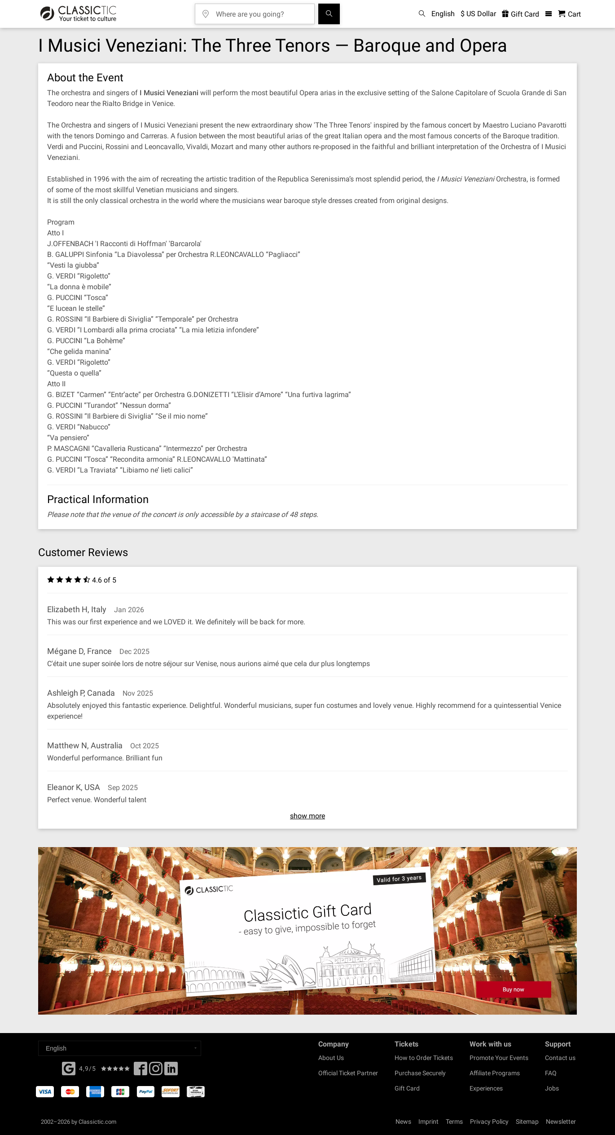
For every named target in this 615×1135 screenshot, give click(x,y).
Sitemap (527, 1121)
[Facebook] (68, 1067)
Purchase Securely (420, 1073)
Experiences (486, 1088)
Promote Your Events (499, 1057)
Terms (454, 1121)
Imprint (428, 1121)
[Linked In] (171, 1071)
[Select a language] (119, 1048)
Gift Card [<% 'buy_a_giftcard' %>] (520, 14)
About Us (331, 1057)
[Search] (329, 14)
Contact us (560, 1057)
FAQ (551, 1073)
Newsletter (561, 1121)
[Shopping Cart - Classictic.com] (569, 14)
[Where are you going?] (261, 11)
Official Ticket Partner (348, 1073)
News (403, 1121)
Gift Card (407, 1088)
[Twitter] (156, 1071)
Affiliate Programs (495, 1073)
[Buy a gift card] (307, 931)
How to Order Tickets (424, 1057)
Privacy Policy (489, 1121)
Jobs (552, 1088)
